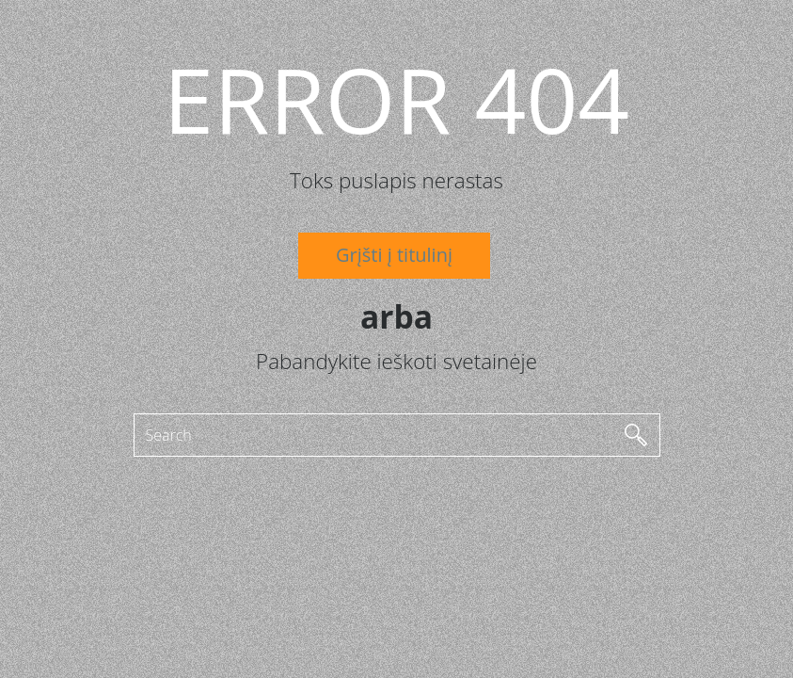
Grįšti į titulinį (394, 254)
